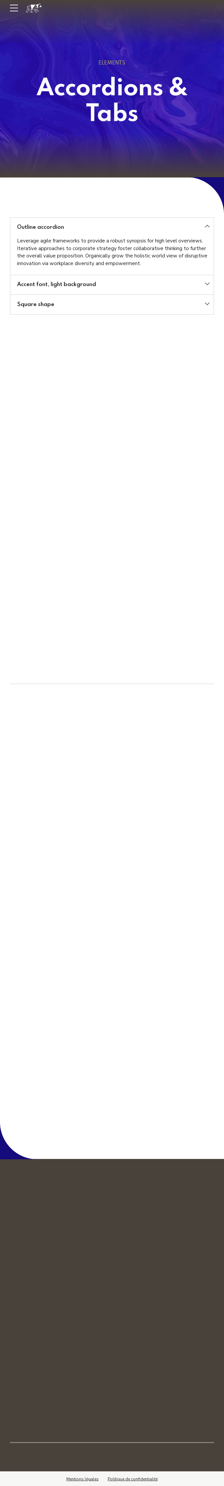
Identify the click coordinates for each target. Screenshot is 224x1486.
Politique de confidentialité (133, 1478)
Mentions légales (82, 1478)
